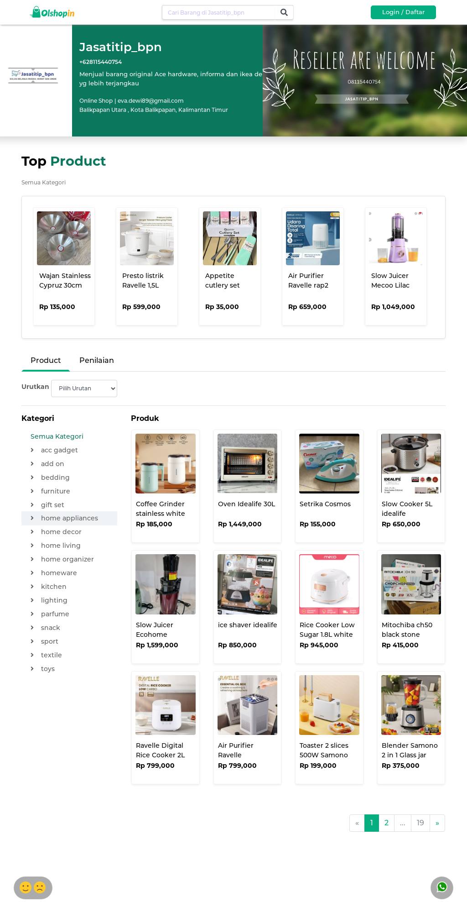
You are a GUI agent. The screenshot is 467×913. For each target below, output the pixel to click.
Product (46, 360)
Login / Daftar (403, 12)
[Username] (218, 12)
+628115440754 (100, 61)
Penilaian (96, 360)
